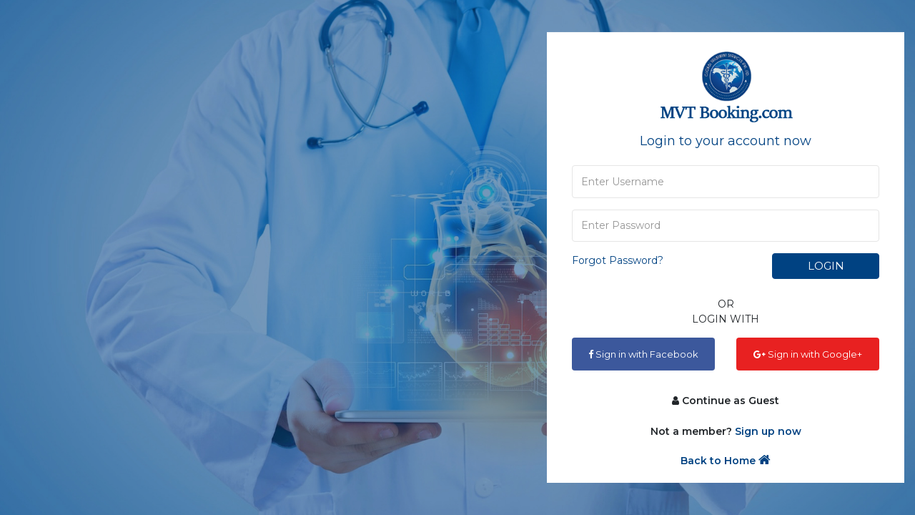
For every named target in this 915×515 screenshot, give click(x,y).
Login (826, 266)
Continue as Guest (725, 400)
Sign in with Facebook (643, 354)
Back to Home (726, 460)
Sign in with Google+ (807, 354)
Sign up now (768, 431)
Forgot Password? (617, 260)
